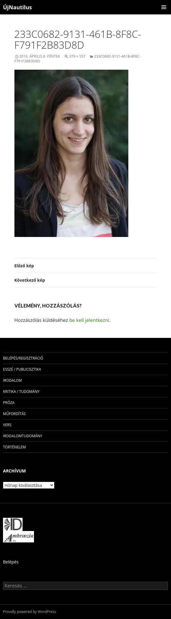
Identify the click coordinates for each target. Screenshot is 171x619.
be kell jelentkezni (89, 320)
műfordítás (14, 413)
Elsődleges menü (164, 7)
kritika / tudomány (21, 391)
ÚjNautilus (17, 7)
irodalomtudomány (22, 435)
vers (7, 424)
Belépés (10, 562)
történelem (14, 447)
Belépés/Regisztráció (23, 358)
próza (8, 402)
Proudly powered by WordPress (29, 611)
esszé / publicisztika (22, 369)
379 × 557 (77, 56)
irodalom (12, 380)
